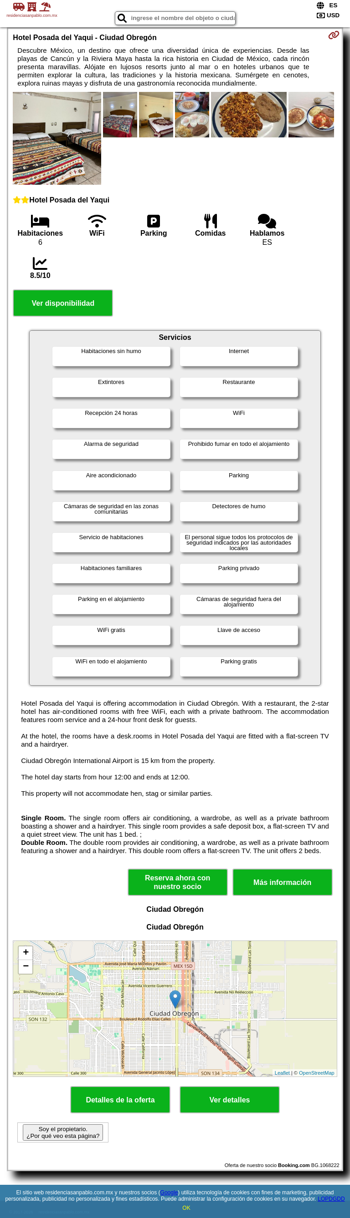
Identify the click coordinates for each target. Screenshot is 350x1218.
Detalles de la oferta (120, 1100)
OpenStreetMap (317, 1073)
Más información (282, 882)
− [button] (26, 967)
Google (169, 1192)
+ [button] (26, 953)
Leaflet (282, 1073)
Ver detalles (230, 1100)
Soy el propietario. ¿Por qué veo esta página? (62, 1132)
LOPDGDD (331, 1199)
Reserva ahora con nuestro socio (177, 882)
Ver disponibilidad (62, 303)
